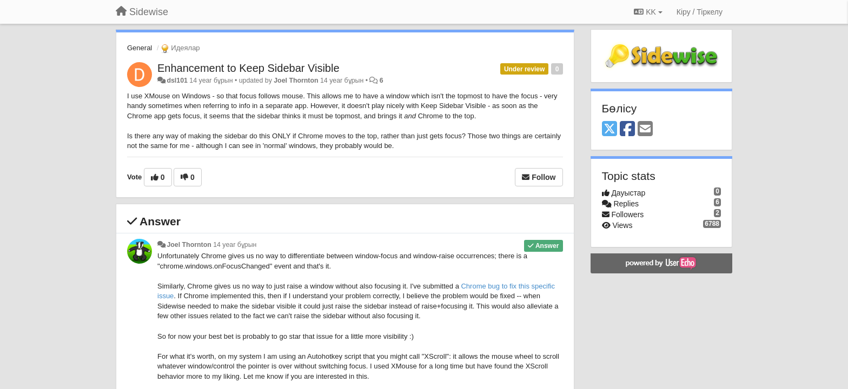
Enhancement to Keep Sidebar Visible (248, 68)
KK (648, 12)
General (139, 48)
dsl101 (177, 80)
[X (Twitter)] (609, 129)
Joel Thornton (296, 80)
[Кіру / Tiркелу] (699, 12)
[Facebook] (627, 129)
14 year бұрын (234, 245)
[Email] (645, 129)
